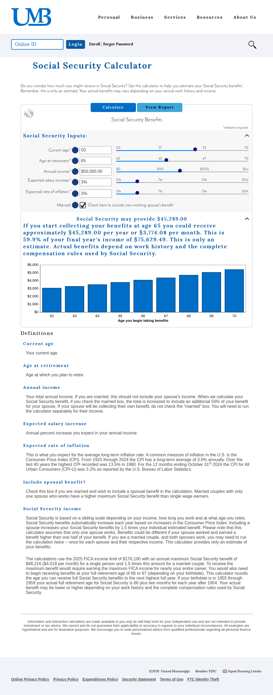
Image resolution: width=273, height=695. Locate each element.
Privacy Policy (65, 679)
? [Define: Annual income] (75, 171)
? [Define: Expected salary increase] (75, 182)
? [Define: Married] (75, 205)
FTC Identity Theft (203, 679)
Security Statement (139, 679)
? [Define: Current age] (75, 150)
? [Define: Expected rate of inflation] (75, 193)
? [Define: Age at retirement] (75, 160)
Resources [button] (210, 17)
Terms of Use (171, 679)
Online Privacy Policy (30, 679)
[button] (255, 47)
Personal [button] (109, 17)
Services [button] (175, 17)
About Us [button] (245, 17)
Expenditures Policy (100, 679)
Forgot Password (118, 44)
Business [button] (142, 17)
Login (76, 44)
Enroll (94, 44)
